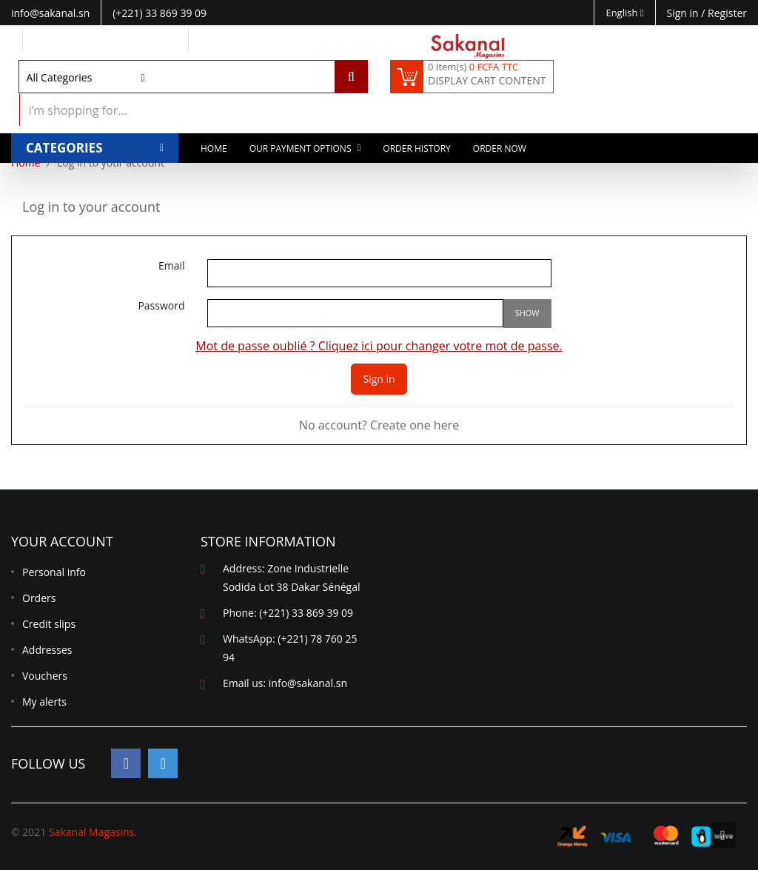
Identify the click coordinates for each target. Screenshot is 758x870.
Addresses (47, 650)
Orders (39, 598)
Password (161, 305)
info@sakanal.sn (308, 683)
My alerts (44, 702)
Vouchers (44, 676)
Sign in (684, 13)
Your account (62, 541)
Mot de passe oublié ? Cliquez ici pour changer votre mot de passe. (379, 346)
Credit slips (49, 624)
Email (171, 265)
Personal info (54, 572)
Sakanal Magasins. (93, 832)
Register (727, 13)
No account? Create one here (379, 425)
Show (527, 312)
